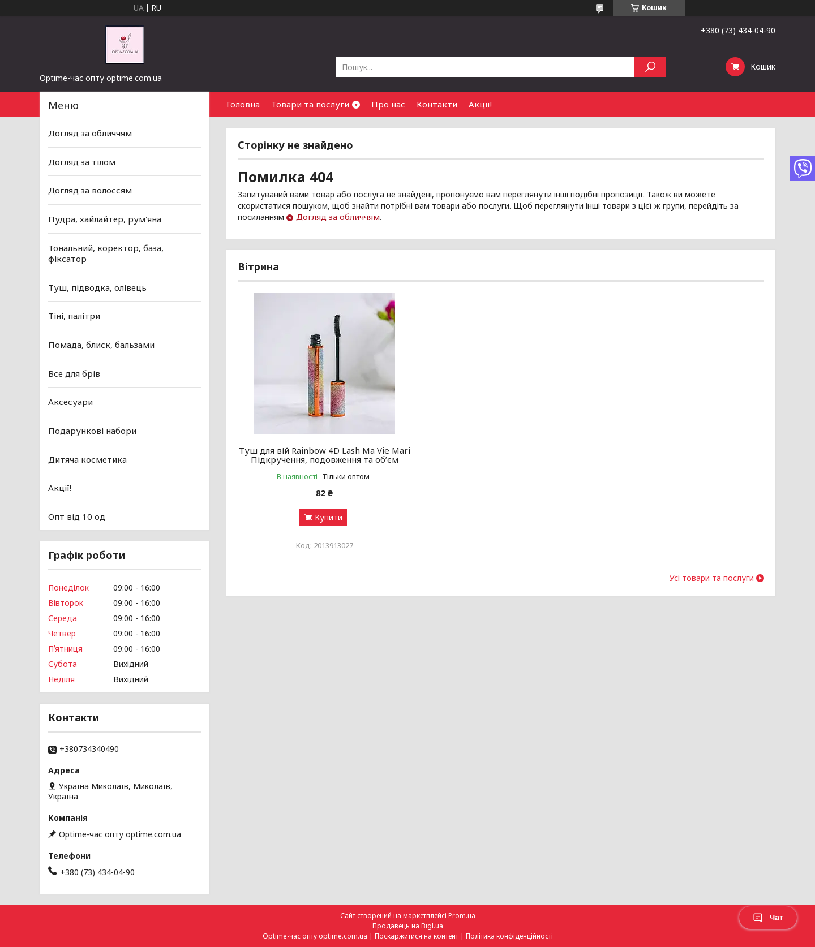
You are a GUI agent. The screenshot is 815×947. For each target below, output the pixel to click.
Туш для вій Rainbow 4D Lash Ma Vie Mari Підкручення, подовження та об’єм (322, 459)
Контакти (437, 104)
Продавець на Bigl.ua (407, 926)
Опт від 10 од (76, 516)
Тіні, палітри (74, 315)
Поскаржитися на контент (416, 936)
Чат (768, 917)
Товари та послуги (310, 104)
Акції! (480, 104)
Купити (326, 526)
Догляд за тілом (81, 161)
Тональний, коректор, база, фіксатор (106, 253)
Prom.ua (461, 915)
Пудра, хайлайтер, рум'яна (104, 219)
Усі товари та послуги (712, 587)
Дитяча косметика (87, 458)
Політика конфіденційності (509, 936)
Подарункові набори (92, 430)
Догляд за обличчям (338, 216)
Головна (243, 104)
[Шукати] (650, 67)
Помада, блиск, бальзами (101, 344)
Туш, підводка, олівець (97, 287)
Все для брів (74, 373)
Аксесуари (70, 401)
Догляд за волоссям (90, 190)
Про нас (388, 104)
